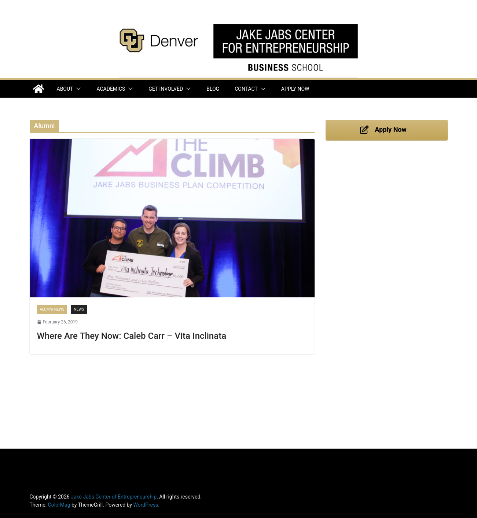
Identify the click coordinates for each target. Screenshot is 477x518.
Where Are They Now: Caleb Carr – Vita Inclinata (132, 336)
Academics (110, 89)
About (65, 89)
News (79, 309)
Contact (246, 89)
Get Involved (165, 89)
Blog (212, 89)
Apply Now (295, 89)
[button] (77, 89)
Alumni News (52, 309)
